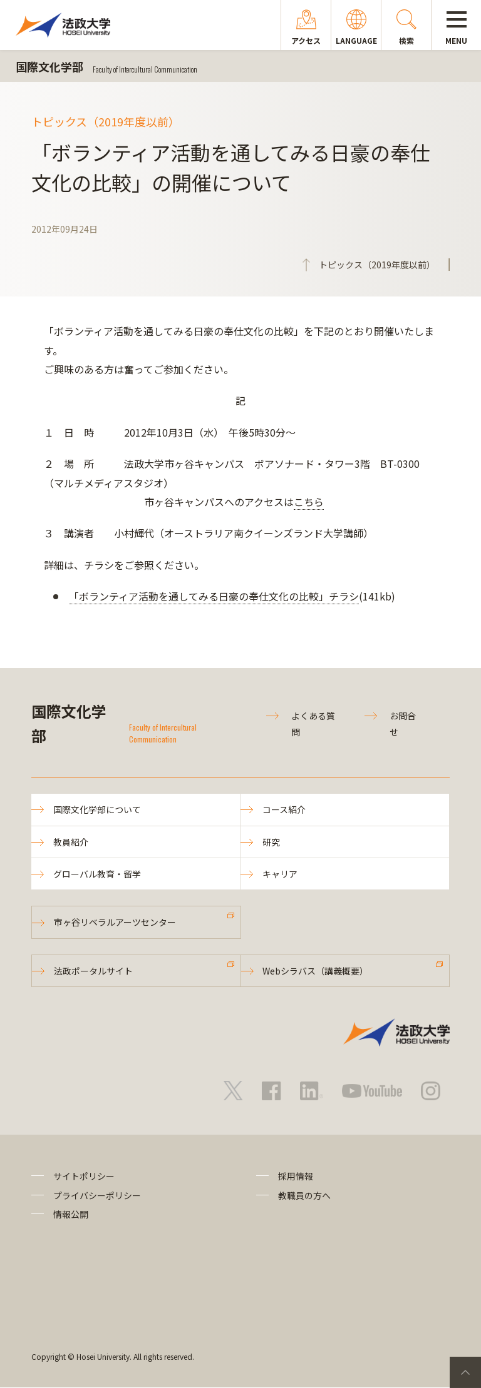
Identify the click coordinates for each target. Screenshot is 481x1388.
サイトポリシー (84, 1176)
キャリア (279, 874)
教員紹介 (70, 842)
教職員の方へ (304, 1195)
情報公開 (70, 1214)
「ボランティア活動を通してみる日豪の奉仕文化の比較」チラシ (214, 596)
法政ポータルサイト (93, 971)
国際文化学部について (97, 809)
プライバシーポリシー (97, 1195)
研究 (271, 842)
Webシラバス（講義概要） (316, 971)
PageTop (465, 1372)
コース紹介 (284, 809)
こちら (309, 501)
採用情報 (295, 1176)
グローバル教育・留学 (97, 874)
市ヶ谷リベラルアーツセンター (115, 922)
